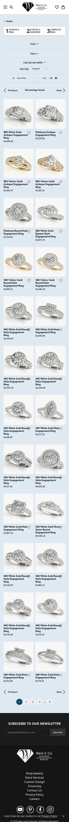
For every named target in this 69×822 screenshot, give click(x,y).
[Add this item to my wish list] (29, 132)
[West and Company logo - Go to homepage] (34, 7)
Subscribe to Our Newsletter (34, 724)
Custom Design (34, 782)
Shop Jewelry (34, 773)
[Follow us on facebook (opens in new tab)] (40, 809)
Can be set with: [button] (33, 62)
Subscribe (57, 732)
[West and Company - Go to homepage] (34, 757)
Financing (34, 786)
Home (9, 21)
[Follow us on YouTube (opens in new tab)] (20, 809)
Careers (34, 799)
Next (59, 90)
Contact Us (34, 790)
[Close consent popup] (63, 816)
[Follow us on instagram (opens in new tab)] (50, 809)
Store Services (34, 778)
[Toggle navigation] (4, 7)
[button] (11, 7)
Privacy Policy (34, 795)
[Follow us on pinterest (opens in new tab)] (30, 809)
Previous (12, 90)
